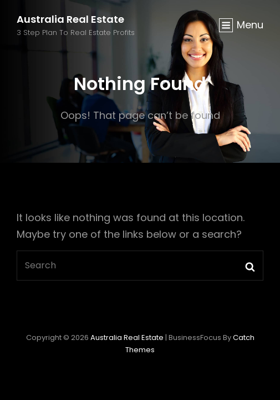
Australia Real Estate (70, 19)
